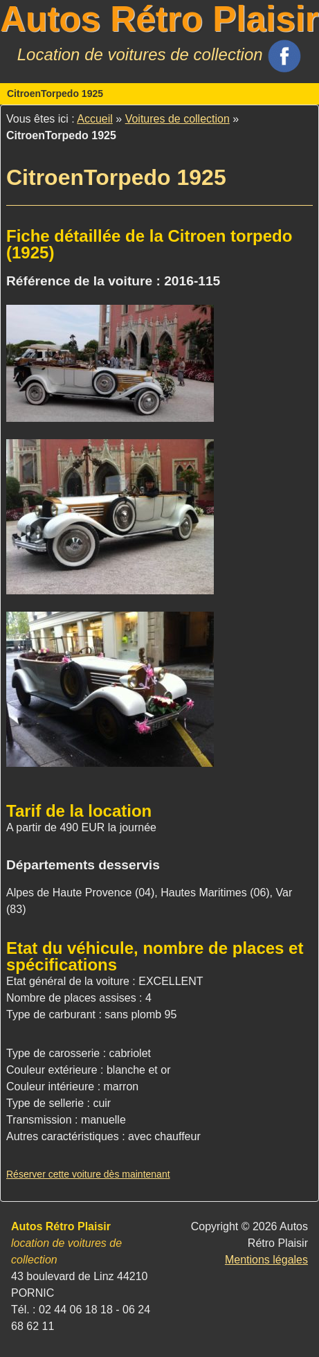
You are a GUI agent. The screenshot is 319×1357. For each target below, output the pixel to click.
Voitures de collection (177, 119)
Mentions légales (266, 1260)
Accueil (95, 119)
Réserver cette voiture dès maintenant (88, 1174)
